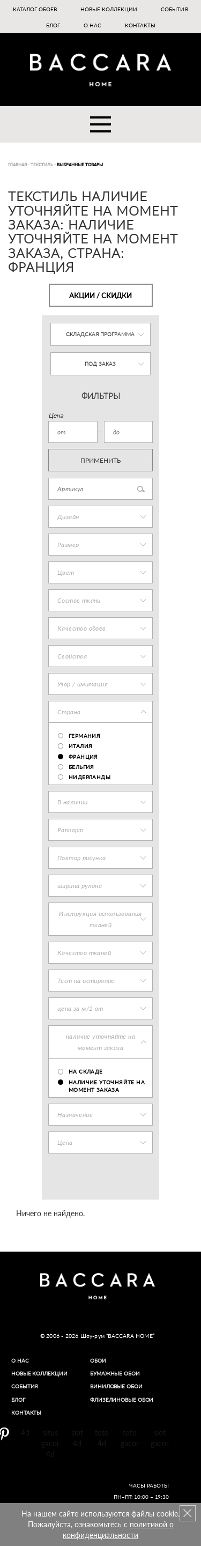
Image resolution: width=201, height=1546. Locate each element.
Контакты (140, 25)
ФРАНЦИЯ (83, 756)
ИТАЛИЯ (80, 746)
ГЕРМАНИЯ (84, 736)
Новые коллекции (108, 9)
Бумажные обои (115, 1373)
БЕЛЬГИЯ (81, 767)
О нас (92, 25)
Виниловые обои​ (116, 1386)
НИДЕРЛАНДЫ (89, 777)
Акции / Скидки (100, 295)
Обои (98, 1360)
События (174, 9)
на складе (86, 1071)
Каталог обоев (35, 9)
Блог (53, 25)
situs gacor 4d (50, 1443)
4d (25, 1432)
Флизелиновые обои (121, 1399)
